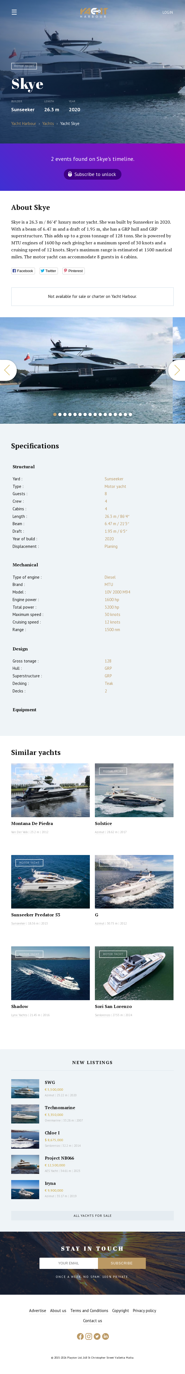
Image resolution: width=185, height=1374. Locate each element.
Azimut (99, 832)
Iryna (50, 1183)
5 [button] (75, 414)
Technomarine (60, 1107)
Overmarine (53, 1120)
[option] (86, 370)
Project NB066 (59, 1158)
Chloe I (52, 1133)
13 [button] (115, 414)
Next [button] (176, 370)
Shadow (19, 1006)
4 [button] (70, 414)
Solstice (103, 823)
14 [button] (120, 414)
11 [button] (105, 414)
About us (58, 1310)
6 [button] (80, 414)
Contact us (92, 1320)
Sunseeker (22, 109)
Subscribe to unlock (95, 174)
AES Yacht (51, 1171)
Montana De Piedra (32, 823)
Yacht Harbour (94, 13)
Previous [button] (8, 370)
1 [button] (55, 414)
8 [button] (90, 414)
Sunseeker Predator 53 (35, 915)
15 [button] (125, 414)
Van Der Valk (19, 832)
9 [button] (95, 414)
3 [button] (65, 414)
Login (168, 12)
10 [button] (100, 414)
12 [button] (110, 414)
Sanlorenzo (102, 1015)
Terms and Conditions (89, 1310)
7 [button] (85, 414)
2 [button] (60, 414)
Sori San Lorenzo (113, 1006)
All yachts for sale (93, 1215)
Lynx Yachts (19, 1015)
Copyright (120, 1310)
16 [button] (130, 414)
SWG (50, 1082)
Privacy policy (144, 1310)
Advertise (37, 1310)
